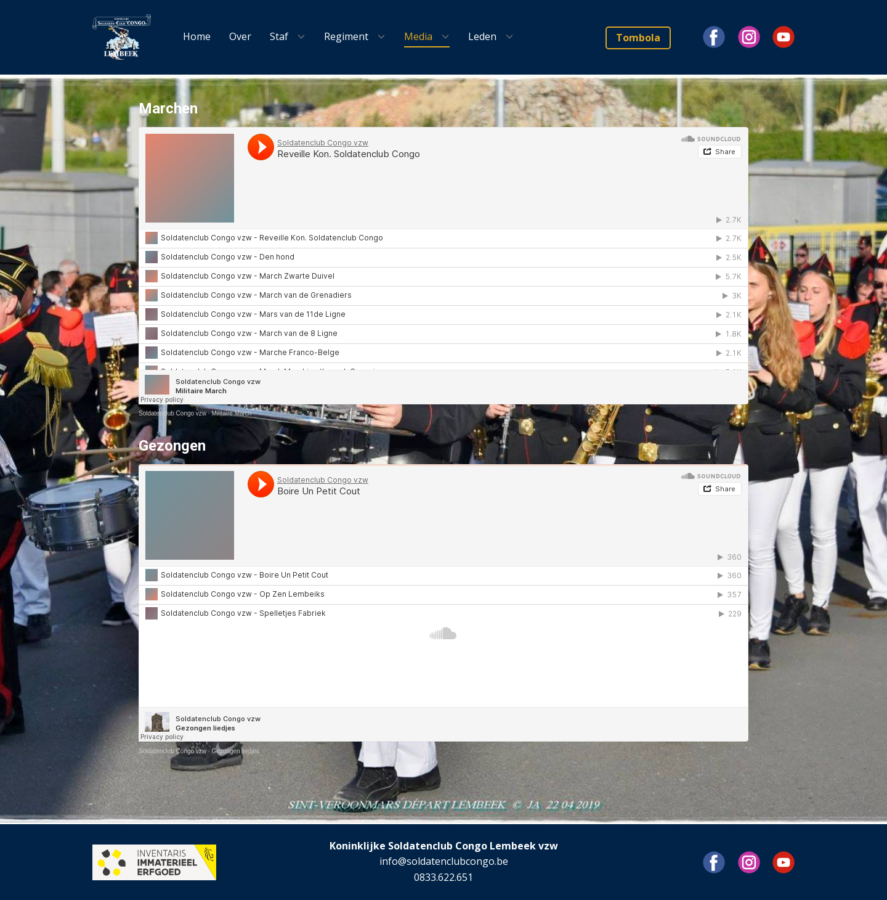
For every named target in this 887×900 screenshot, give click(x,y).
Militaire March (231, 413)
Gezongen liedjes (235, 751)
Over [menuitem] (240, 36)
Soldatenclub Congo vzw (172, 413)
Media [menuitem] (418, 36)
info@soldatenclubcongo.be (443, 861)
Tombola (638, 37)
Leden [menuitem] (482, 36)
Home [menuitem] (197, 36)
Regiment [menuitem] (346, 36)
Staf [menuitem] (279, 36)
